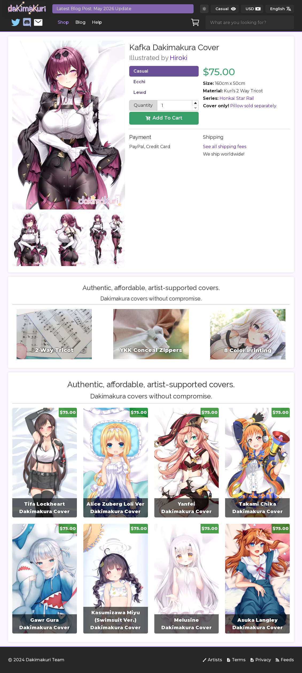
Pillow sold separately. (253, 105)
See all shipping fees (224, 146)
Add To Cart (164, 118)
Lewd (140, 92)
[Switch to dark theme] (204, 9)
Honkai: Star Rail (236, 98)
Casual (141, 71)
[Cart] (195, 22)
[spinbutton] (178, 105)
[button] (195, 102)
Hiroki (178, 58)
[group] (44, 462)
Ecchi (139, 81)
